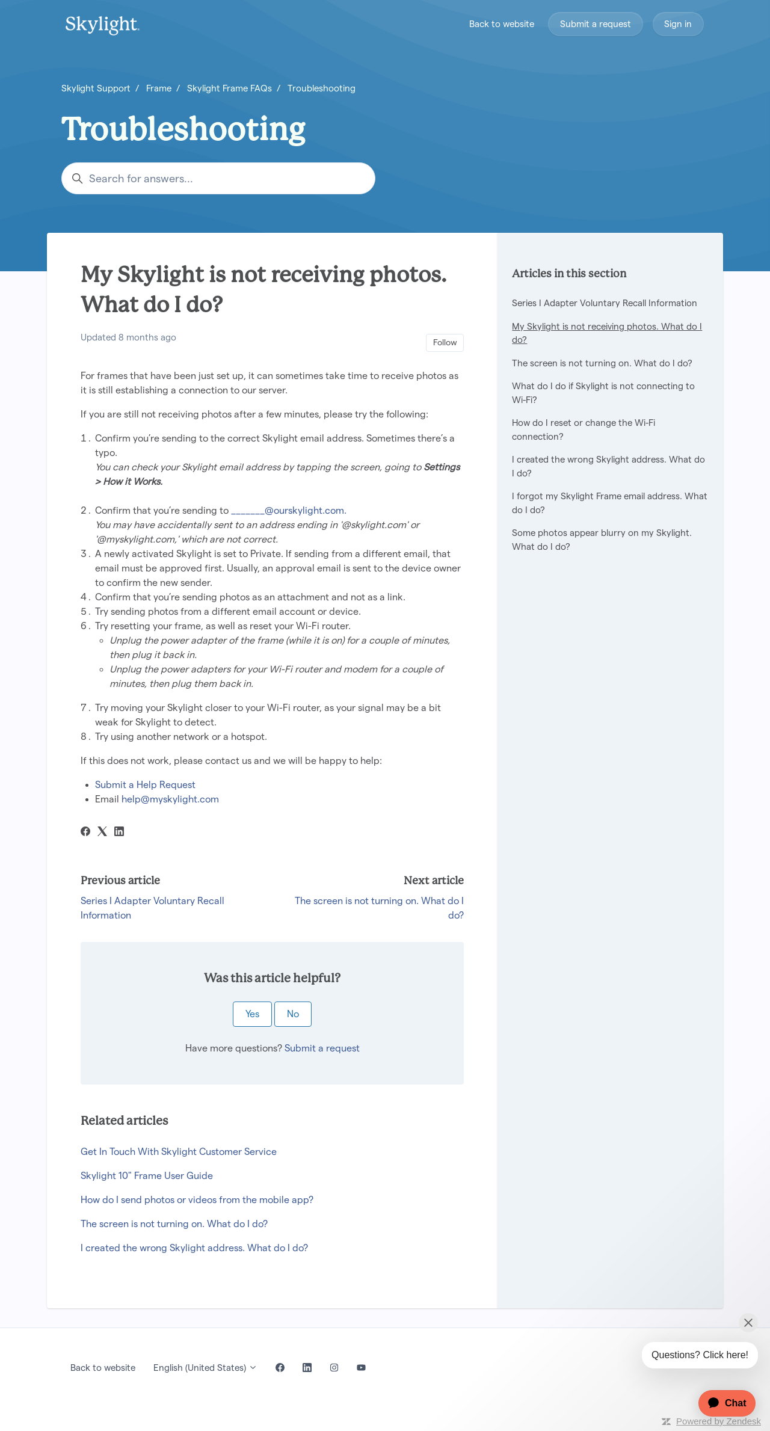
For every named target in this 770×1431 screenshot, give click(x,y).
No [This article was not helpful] (293, 1014)
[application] (721, 1403)
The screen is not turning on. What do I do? (174, 1224)
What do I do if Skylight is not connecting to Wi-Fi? (603, 393)
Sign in (678, 24)
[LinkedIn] (119, 833)
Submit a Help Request (145, 785)
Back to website (501, 24)
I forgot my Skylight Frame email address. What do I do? (609, 503)
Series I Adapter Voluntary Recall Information (604, 303)
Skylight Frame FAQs (229, 88)
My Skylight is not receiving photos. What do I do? (607, 333)
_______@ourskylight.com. (290, 510)
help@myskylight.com (170, 799)
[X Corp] (102, 833)
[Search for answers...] (218, 178)
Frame (158, 88)
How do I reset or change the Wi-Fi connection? (583, 429)
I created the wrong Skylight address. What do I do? (194, 1248)
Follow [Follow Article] (445, 342)
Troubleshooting (322, 88)
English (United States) (205, 1367)
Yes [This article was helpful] (252, 1014)
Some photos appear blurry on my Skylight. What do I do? (602, 540)
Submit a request (595, 24)
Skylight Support (96, 88)
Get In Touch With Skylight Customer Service (179, 1151)
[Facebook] (85, 833)
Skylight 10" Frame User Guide (147, 1176)
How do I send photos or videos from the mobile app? (197, 1200)
